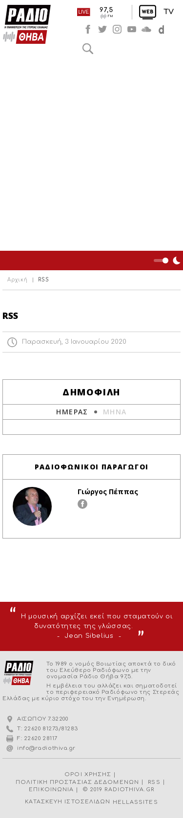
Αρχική (17, 280)
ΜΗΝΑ (115, 411)
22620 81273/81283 (51, 728)
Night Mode (168, 260)
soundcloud (146, 29)
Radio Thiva (26, 24)
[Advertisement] (91, 154)
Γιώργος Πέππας (108, 491)
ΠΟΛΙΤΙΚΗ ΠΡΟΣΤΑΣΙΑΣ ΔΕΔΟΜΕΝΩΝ (77, 782)
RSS (154, 782)
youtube (131, 29)
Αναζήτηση (88, 48)
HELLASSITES (135, 802)
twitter (102, 29)
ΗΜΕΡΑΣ (72, 411)
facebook (88, 29)
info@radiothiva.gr (46, 748)
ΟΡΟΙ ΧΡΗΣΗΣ (87, 774)
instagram (117, 29)
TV (168, 12)
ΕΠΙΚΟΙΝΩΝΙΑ (51, 789)
